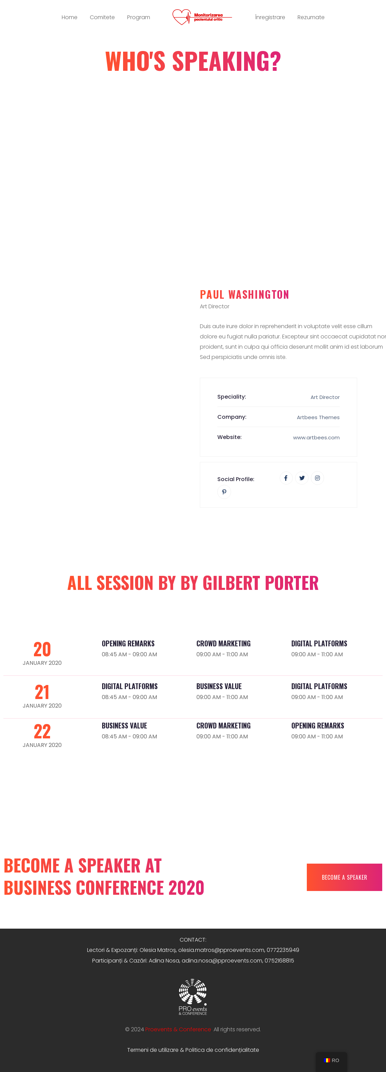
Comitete (102, 17)
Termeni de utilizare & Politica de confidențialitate (193, 1050)
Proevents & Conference (178, 1029)
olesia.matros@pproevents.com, (221, 950)
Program (138, 17)
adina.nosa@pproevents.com (222, 961)
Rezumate (311, 17)
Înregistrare (270, 17)
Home (69, 17)
